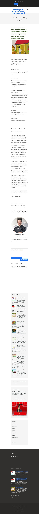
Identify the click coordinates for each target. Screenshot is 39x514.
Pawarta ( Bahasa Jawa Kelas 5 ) (21, 297)
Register (16, 5)
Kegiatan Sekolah (15, 437)
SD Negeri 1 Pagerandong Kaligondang (18, 11)
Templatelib (22, 507)
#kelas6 (21, 249)
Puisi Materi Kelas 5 (20, 313)
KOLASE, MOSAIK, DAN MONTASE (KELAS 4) (21, 322)
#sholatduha (14, 433)
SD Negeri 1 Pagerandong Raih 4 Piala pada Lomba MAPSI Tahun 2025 (19, 393)
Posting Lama (24, 259)
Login (16, 3)
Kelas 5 (13, 440)
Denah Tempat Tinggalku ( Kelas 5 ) (21, 337)
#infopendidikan (15, 424)
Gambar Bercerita (20, 329)
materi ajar (14, 442)
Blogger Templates (21, 506)
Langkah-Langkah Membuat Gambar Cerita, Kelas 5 (21, 346)
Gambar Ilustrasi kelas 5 (21, 353)
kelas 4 (13, 439)
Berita (13, 435)
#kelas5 (13, 428)
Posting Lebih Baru (16, 258)
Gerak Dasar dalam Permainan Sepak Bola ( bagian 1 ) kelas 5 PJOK (21, 306)
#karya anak (14, 426)
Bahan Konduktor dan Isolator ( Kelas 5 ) (20, 362)
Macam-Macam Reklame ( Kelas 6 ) (21, 370)
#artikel (13, 423)
